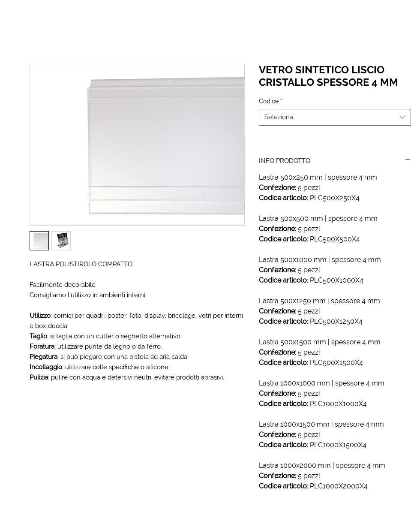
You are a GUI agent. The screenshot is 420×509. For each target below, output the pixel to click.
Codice (270, 101)
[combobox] (335, 117)
